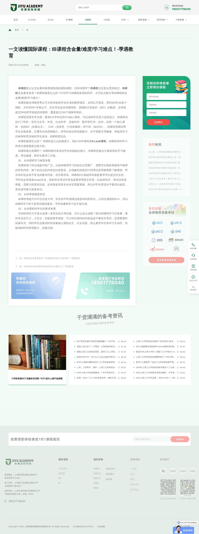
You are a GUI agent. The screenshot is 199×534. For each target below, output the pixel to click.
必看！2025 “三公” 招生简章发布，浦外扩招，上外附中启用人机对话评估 (97, 378)
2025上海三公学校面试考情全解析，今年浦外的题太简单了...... (156, 372)
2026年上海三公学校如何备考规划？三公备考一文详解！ (156, 367)
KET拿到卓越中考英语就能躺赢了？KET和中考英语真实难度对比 (97, 341)
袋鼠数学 (114, 474)
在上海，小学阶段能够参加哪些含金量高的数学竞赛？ (166, 155)
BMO (99, 488)
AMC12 (100, 478)
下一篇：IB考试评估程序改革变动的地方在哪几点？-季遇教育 (44, 270)
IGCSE (65, 473)
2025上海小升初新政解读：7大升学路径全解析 (97, 372)
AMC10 (100, 473)
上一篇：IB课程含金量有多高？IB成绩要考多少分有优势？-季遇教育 (47, 262)
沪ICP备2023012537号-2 (83, 526)
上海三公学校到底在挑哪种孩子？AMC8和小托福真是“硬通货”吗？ (156, 357)
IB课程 (22, 88)
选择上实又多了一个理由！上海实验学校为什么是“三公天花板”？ (97, 346)
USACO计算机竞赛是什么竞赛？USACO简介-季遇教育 (166, 193)
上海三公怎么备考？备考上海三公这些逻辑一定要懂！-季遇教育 (166, 182)
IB (27, 30)
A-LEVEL (66, 468)
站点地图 (101, 526)
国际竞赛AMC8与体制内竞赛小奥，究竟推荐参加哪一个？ (166, 166)
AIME (100, 483)
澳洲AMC (114, 469)
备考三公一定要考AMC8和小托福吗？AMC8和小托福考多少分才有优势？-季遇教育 (166, 188)
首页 (17, 30)
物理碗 (113, 479)
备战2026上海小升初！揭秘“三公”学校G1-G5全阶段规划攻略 (156, 352)
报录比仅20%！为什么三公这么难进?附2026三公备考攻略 (97, 357)
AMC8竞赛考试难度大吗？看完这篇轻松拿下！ (166, 177)
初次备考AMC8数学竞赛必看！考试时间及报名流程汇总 (166, 172)
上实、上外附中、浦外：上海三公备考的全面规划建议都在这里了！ (97, 367)
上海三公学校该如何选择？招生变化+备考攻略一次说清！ (156, 341)
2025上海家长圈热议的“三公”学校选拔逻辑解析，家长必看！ (97, 362)
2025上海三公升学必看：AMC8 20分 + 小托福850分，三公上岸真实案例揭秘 (156, 378)
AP (63, 478)
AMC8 (100, 468)
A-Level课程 (99, 141)
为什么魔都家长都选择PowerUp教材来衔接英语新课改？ (156, 346)
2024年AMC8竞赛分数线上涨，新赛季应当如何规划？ (166, 161)
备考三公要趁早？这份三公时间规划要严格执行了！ (156, 362)
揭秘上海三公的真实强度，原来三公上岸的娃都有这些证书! (97, 352)
